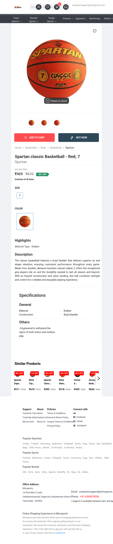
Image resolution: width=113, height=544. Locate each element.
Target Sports (51, 20)
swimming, (45, 444)
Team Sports (16, 20)
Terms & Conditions (56, 413)
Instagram (79, 425)
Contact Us (42, 417)
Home (18, 147)
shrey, (44, 472)
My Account (28, 421)
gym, (91, 458)
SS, (68, 472)
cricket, (26, 444)
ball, (98, 444)
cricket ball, (57, 447)
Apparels (81, 18)
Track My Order (30, 417)
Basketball (31, 147)
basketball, (107, 444)
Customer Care (30, 413)
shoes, (92, 444)
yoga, (85, 444)
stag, (73, 472)
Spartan (69, 147)
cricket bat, (69, 447)
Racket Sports (33, 20)
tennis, (78, 444)
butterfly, (61, 472)
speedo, (52, 472)
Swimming (95, 18)
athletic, (46, 447)
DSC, (25, 472)
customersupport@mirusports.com (88, 5)
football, (35, 444)
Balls (43, 147)
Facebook (79, 417)
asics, (37, 472)
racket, (79, 447)
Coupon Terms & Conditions (60, 421)
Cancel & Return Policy (57, 417)
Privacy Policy (53, 426)
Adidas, (85, 472)
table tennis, (35, 447)
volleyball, (68, 444)
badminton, (57, 444)
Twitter (78, 421)
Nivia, (30, 472)
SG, (78, 472)
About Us (41, 421)
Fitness (68, 18)
